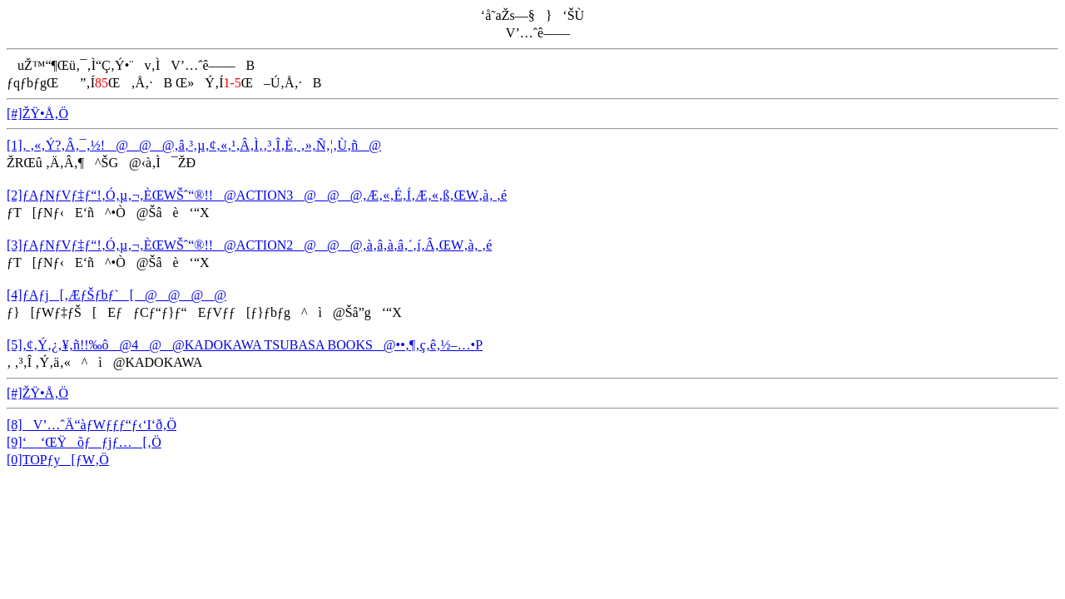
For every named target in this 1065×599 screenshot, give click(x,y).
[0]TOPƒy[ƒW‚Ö (58, 460)
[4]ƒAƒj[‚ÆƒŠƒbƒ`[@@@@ (116, 295)
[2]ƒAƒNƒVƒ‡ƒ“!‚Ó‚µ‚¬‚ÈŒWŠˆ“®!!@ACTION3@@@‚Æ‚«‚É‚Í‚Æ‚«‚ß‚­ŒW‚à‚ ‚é (257, 195)
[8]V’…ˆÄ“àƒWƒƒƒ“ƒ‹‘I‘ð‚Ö (91, 425)
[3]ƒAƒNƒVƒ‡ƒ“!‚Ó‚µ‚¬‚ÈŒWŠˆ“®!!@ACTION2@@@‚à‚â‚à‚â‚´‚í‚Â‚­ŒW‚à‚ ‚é (249, 245)
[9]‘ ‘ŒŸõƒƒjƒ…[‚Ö (84, 442)
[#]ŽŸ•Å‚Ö (37, 113)
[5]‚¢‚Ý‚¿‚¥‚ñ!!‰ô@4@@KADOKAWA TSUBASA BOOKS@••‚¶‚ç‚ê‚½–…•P (245, 345)
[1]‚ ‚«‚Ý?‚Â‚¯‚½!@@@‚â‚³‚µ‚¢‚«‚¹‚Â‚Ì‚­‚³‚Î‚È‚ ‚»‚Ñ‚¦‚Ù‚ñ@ (194, 145)
